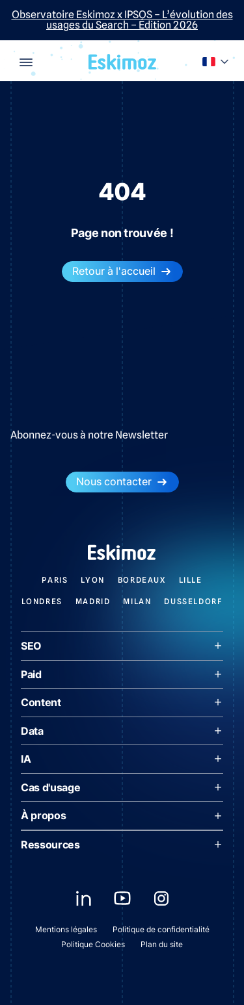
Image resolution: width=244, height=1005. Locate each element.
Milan (137, 601)
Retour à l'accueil (122, 271)
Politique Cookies (93, 944)
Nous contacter (122, 482)
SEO (122, 645)
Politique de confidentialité (161, 929)
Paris (55, 580)
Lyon (92, 580)
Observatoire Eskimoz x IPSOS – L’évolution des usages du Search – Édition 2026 (122, 20)
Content (122, 702)
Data (122, 730)
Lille (190, 580)
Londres (41, 601)
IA (122, 758)
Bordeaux (142, 580)
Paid (122, 674)
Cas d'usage (122, 787)
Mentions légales (66, 929)
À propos (122, 815)
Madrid (93, 601)
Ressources (122, 844)
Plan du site (162, 944)
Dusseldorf (193, 601)
